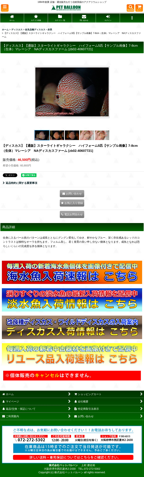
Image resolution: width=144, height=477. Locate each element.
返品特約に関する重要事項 (20, 182)
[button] (4, 8)
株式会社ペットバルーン (64, 465)
